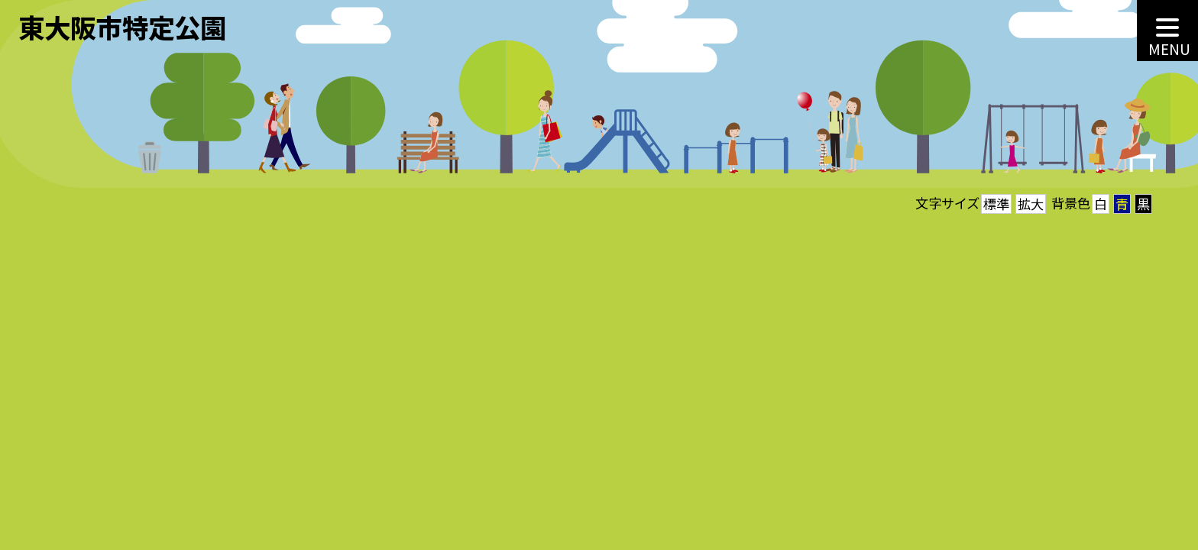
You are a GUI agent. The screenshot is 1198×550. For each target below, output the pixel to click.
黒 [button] (1143, 203)
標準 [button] (996, 203)
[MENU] (1167, 30)
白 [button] (1100, 203)
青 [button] (1121, 203)
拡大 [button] (1031, 203)
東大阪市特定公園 (122, 27)
